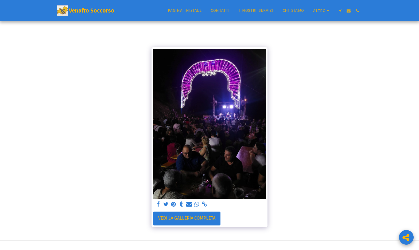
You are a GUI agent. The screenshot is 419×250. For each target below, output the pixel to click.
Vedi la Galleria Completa (186, 218)
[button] (340, 11)
